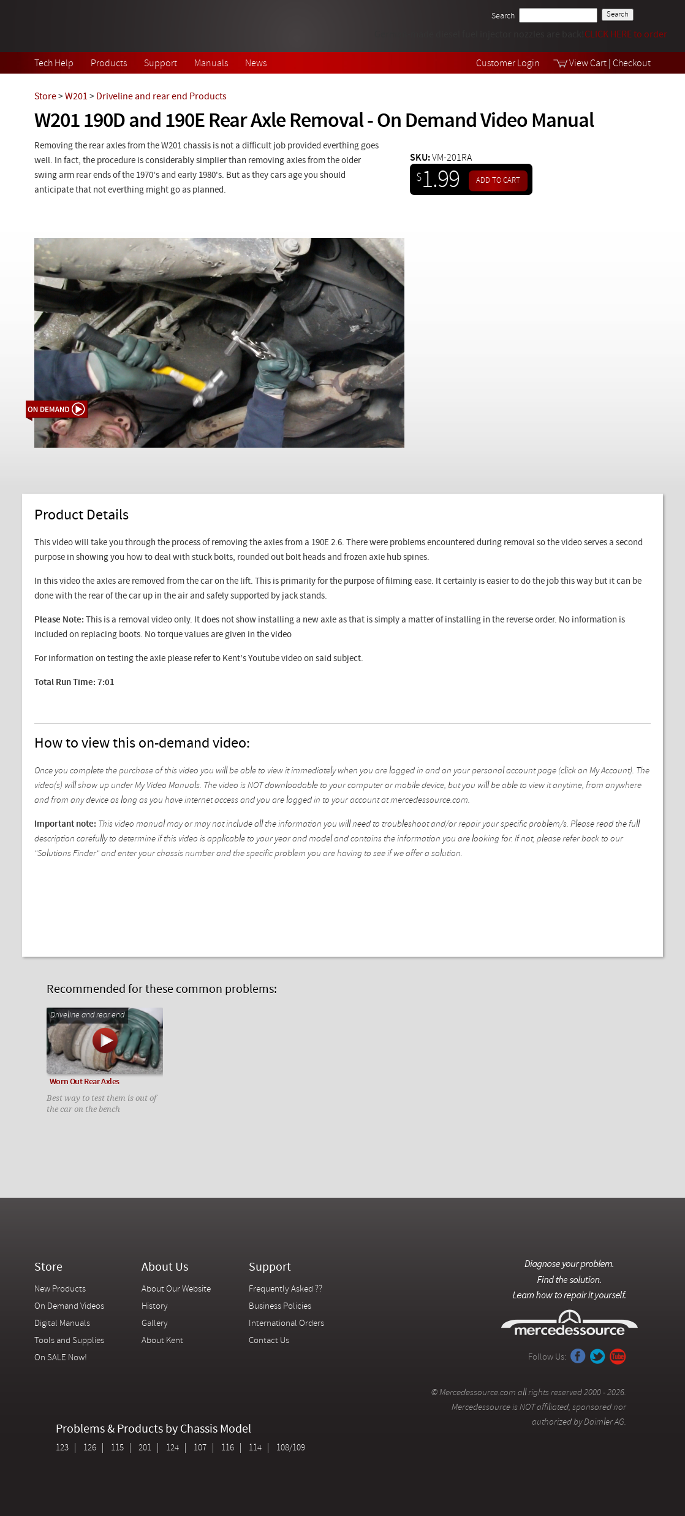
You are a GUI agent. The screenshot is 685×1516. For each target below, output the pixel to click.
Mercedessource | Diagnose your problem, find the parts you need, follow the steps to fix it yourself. (97, 26)
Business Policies (280, 1306)
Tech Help (54, 64)
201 (144, 1448)
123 (62, 1448)
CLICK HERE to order (626, 35)
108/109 (290, 1448)
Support (160, 64)
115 (117, 1448)
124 (172, 1448)
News (256, 64)
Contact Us (269, 1341)
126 (89, 1448)
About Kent (162, 1341)
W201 (76, 97)
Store (45, 97)
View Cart (588, 64)
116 (227, 1448)
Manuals (211, 64)
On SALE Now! (60, 1358)
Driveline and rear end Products (161, 97)
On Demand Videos (70, 1306)
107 (200, 1448)
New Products (60, 1289)
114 (255, 1448)
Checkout (632, 64)
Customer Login (508, 64)
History (155, 1306)
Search (503, 16)
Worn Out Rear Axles (84, 1082)
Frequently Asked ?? (285, 1289)
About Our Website (176, 1289)
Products (109, 64)
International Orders (286, 1323)
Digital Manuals (62, 1323)
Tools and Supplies (69, 1341)
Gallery (155, 1323)
